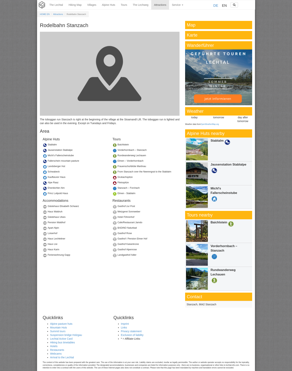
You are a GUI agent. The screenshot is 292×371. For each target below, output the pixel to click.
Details (75, 145)
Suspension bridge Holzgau (66, 334)
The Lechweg (140, 4)
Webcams (56, 353)
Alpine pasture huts (61, 323)
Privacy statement (131, 331)
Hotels (54, 346)
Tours (124, 4)
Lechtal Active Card (61, 338)
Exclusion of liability (132, 334)
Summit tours (57, 331)
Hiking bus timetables (62, 342)
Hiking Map (75, 4)
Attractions (160, 4)
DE (215, 5)
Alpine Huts (108, 4)
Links (124, 327)
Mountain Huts (58, 327)
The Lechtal (56, 4)
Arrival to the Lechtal (62, 357)
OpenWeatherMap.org (210, 124)
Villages (91, 4)
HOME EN (45, 14)
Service (177, 4)
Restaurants (57, 349)
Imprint (125, 323)
